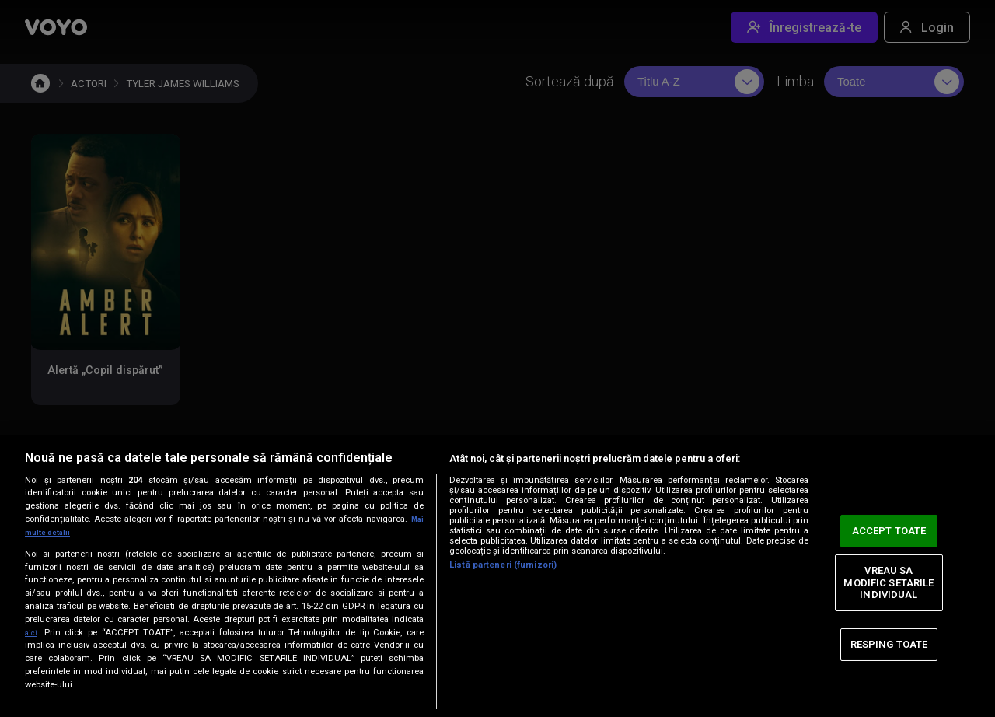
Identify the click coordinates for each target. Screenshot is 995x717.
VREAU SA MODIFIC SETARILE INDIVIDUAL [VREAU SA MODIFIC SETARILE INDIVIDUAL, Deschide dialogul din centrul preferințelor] (888, 582)
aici (32, 632)
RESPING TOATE (889, 644)
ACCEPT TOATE (889, 531)
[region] (497, 576)
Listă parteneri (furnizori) (503, 565)
